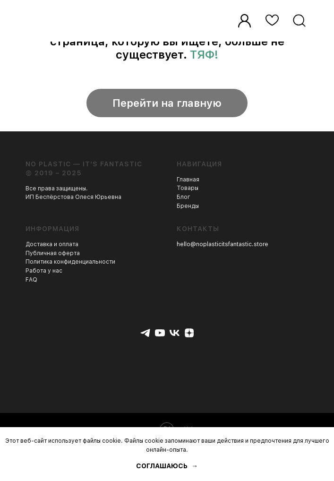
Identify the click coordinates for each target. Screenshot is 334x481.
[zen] (189, 333)
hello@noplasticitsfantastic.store (222, 244)
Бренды (188, 206)
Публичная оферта (53, 253)
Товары (187, 188)
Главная (188, 179)
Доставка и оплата (52, 244)
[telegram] (145, 333)
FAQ (31, 279)
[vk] (174, 333)
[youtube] (160, 333)
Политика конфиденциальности (70, 261)
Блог (183, 197)
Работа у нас (44, 270)
